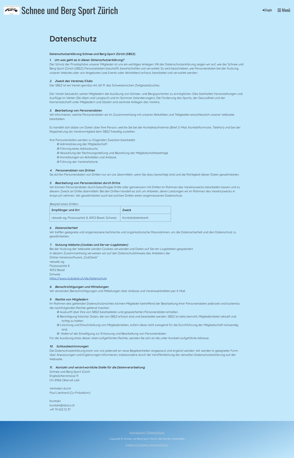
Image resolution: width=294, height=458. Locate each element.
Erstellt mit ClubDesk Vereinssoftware (147, 444)
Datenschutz (155, 432)
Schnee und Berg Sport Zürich (69, 10)
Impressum (137, 432)
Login (267, 10)
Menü (284, 10)
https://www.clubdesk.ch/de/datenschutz (78, 278)
